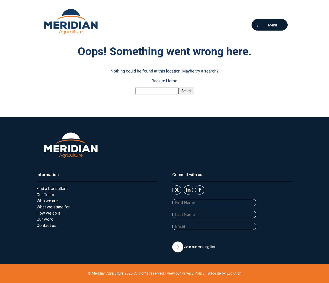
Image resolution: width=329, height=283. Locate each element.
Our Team (45, 194)
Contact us (46, 225)
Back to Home (164, 80)
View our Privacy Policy (185, 273)
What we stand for (53, 207)
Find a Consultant (52, 188)
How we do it (48, 213)
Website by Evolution (224, 273)
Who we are (47, 200)
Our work (45, 219)
